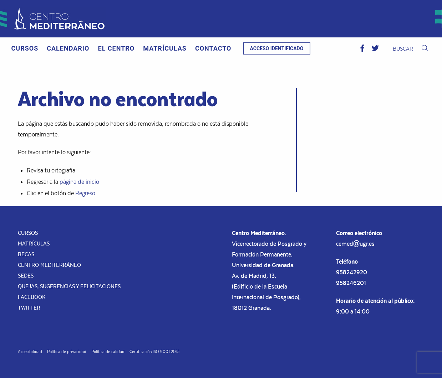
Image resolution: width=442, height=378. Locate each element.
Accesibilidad (30, 351)
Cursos (25, 48)
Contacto (213, 48)
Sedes (26, 275)
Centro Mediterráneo (49, 265)
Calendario (68, 48)
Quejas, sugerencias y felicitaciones (69, 286)
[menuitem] (25, 48)
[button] (362, 48)
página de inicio (79, 181)
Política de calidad (108, 351)
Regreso (85, 193)
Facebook (32, 297)
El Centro (116, 48)
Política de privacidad (66, 351)
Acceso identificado (277, 48)
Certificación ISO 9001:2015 (154, 351)
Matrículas (165, 48)
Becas (26, 254)
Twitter (29, 307)
